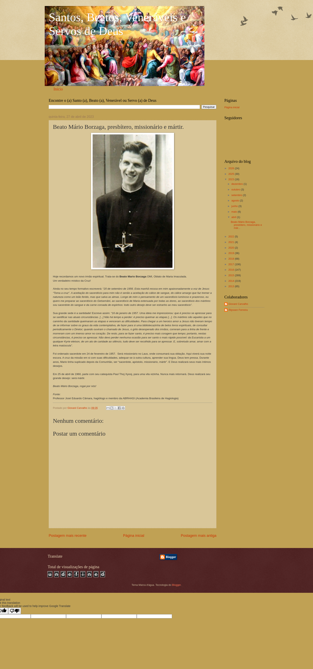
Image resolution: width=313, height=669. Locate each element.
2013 (231, 286)
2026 (231, 168)
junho (234, 206)
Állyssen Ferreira (238, 309)
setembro (237, 195)
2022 (231, 236)
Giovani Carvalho (238, 303)
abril (234, 217)
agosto (235, 200)
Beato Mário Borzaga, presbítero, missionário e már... (246, 225)
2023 (231, 179)
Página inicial (133, 536)
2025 (231, 173)
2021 (231, 242)
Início (58, 89)
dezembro (237, 183)
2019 (231, 253)
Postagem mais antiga (198, 536)
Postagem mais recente (67, 536)
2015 (231, 275)
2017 (231, 264)
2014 (231, 280)
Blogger (176, 584)
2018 (231, 258)
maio (234, 211)
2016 (231, 269)
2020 (231, 247)
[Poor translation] (14, 611)
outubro (236, 189)
